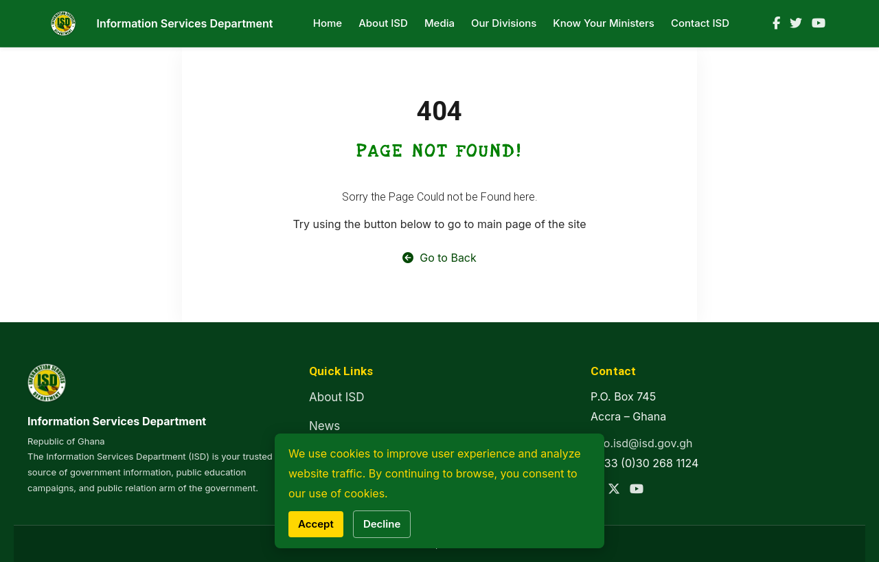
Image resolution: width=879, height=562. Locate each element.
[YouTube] (818, 23)
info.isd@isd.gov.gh (642, 443)
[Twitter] (796, 23)
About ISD (383, 23)
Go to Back (439, 258)
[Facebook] (776, 23)
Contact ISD (700, 23)
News (324, 426)
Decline (381, 523)
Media (439, 23)
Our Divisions (503, 23)
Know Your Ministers (603, 23)
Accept (316, 523)
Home (327, 23)
